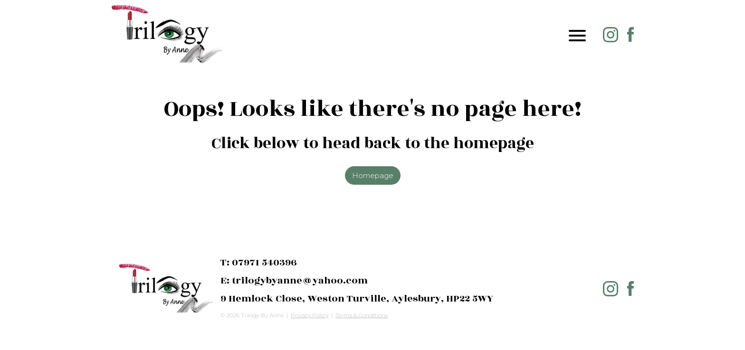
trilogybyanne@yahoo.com (300, 280)
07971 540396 (264, 262)
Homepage (372, 175)
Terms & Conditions (361, 315)
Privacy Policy (309, 315)
